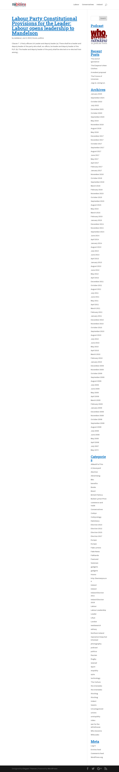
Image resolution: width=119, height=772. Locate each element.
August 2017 (96, 151)
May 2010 (95, 347)
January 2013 (96, 262)
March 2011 (95, 308)
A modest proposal (98, 72)
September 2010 (97, 331)
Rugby (93, 659)
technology (95, 678)
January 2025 (96, 94)
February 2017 (96, 167)
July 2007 (95, 446)
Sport (93, 667)
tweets (93, 705)
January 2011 (96, 316)
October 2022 (96, 102)
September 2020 (97, 117)
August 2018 (96, 128)
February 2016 (96, 190)
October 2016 (96, 178)
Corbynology (96, 517)
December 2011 (97, 282)
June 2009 (95, 389)
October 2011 (96, 285)
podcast (94, 648)
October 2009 (96, 373)
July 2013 (95, 251)
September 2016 (97, 182)
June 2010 (95, 343)
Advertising (95, 476)
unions (93, 713)
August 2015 (96, 205)
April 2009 (95, 396)
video (93, 720)
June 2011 (95, 297)
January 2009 (96, 408)
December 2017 (97, 136)
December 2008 (97, 412)
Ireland (99, 4)
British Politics (97, 495)
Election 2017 (96, 536)
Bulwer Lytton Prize (98, 499)
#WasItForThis (97, 464)
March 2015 (95, 213)
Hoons (34, 38)
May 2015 (95, 209)
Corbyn (94, 513)
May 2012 (95, 274)
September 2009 (97, 377)
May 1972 (95, 450)
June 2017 (95, 155)
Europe (94, 540)
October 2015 (96, 197)
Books (93, 487)
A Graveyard (96, 468)
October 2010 (96, 327)
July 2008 (95, 431)
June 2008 (95, 435)
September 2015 (97, 201)
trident (93, 701)
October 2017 (96, 144)
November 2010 (97, 324)
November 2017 (97, 140)
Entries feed (96, 750)
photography (96, 644)
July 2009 (95, 385)
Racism (94, 655)
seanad (94, 663)
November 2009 (97, 370)
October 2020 (96, 113)
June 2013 (95, 255)
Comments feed (97, 753)
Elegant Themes (30, 769)
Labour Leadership (98, 610)
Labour (76, 4)
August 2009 (96, 381)
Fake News (95, 551)
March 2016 (95, 186)
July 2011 (95, 293)
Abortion (94, 472)
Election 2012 (96, 529)
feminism (94, 563)
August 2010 (96, 335)
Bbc (92, 480)
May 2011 (94, 301)
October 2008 (96, 419)
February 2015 (96, 216)
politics (41, 38)
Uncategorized (97, 709)
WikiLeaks (95, 735)
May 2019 (95, 121)
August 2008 (96, 427)
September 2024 (97, 98)
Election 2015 (96, 532)
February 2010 (96, 358)
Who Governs (96, 731)
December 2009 (97, 366)
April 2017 (95, 163)
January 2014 (96, 243)
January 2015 (96, 220)
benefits (94, 483)
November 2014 (97, 228)
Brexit (93, 491)
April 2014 (95, 239)
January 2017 (96, 170)
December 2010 (97, 320)
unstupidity (95, 716)
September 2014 (97, 232)
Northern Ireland (97, 633)
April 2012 (95, 278)
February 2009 (97, 404)
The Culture (96, 682)
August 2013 (96, 247)
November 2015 (97, 193)
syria (93, 674)
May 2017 (95, 159)
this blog (94, 693)
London (94, 622)
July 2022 (95, 105)
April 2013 (95, 259)
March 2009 (95, 400)
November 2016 (97, 174)
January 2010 (96, 362)
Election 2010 (96, 525)
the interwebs (96, 686)
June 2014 (95, 236)
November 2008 (97, 416)
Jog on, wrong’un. (98, 83)
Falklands (95, 555)
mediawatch (96, 625)
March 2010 (95, 354)
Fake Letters (96, 548)
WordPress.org (97, 757)
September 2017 (97, 148)
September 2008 (97, 423)
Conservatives (88, 4)
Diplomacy (95, 521)
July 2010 (95, 339)
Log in (93, 746)
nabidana (17, 38)
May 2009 (95, 393)
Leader (93, 614)
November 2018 (97, 125)
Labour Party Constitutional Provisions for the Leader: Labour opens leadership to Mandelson (44, 25)
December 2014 (97, 224)
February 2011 (96, 312)
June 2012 (95, 270)
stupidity (94, 671)
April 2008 (95, 442)
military (94, 629)
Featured (94, 559)
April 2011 (95, 304)
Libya (93, 618)
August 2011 (96, 289)
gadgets (94, 567)
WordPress (52, 769)
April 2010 (95, 350)
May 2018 (95, 132)
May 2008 (95, 438)
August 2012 (96, 266)
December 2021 (97, 109)
